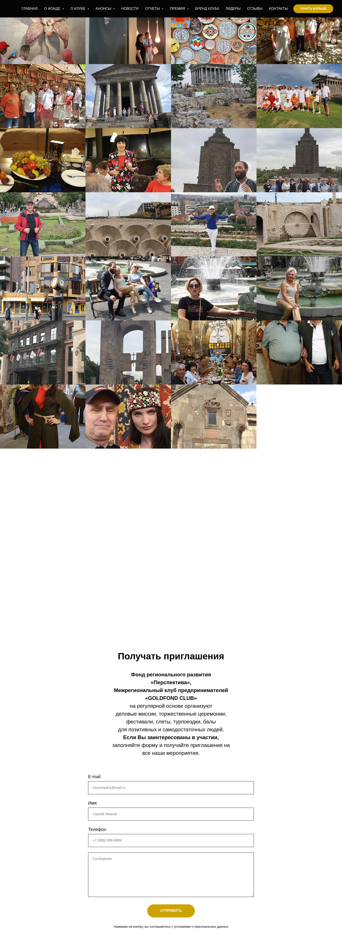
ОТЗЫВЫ (255, 8)
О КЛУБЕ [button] (78, 8)
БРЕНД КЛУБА (207, 8)
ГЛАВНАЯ (30, 8)
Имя (92, 803)
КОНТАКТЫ (278, 8)
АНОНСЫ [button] (104, 8)
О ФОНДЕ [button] (52, 8)
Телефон (97, 829)
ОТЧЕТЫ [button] (153, 8)
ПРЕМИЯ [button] (178, 8)
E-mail (94, 776)
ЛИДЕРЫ (233, 8)
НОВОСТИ (130, 8)
